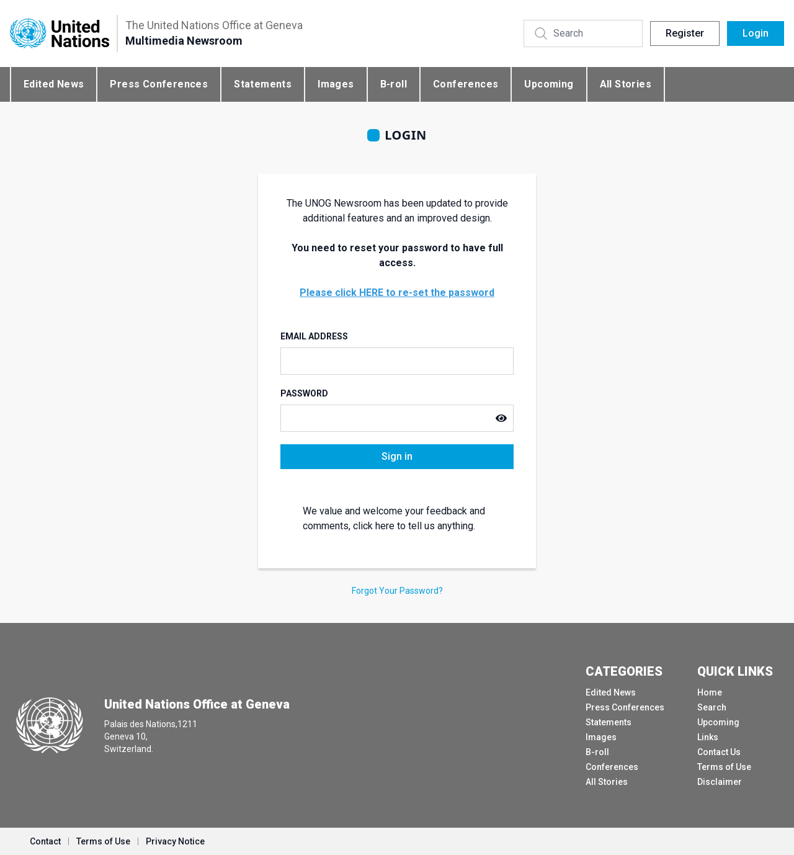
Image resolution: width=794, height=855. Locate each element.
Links (707, 737)
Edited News (54, 84)
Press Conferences (159, 84)
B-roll (393, 84)
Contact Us (719, 752)
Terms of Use (724, 767)
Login (756, 33)
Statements (263, 84)
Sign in (397, 456)
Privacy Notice (175, 841)
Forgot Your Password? (397, 591)
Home (709, 692)
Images (336, 84)
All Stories (625, 84)
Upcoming (548, 84)
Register (685, 33)
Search (711, 707)
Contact (45, 841)
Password (304, 393)
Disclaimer (719, 782)
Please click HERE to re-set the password (397, 292)
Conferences (465, 84)
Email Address (314, 336)
